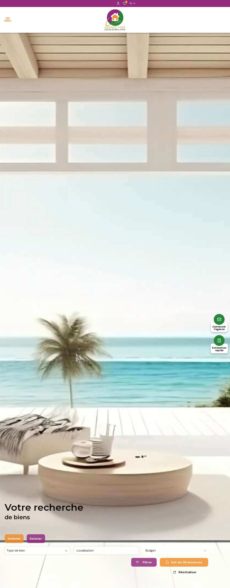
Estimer (36, 543)
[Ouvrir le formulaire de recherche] (144, 567)
